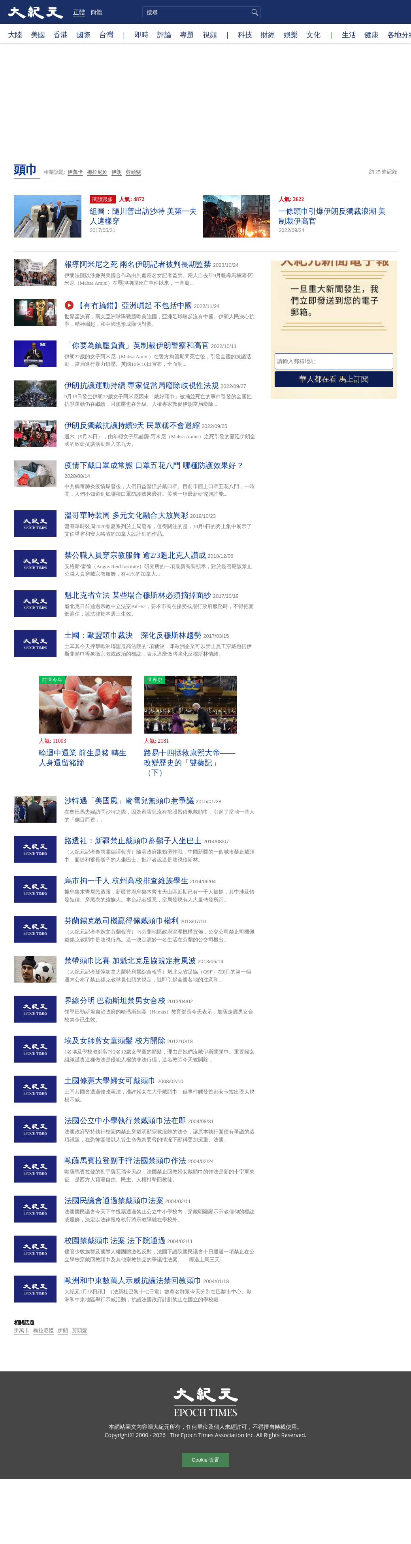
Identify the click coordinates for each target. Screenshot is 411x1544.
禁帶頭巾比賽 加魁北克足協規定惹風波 (130, 960)
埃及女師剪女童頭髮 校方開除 (115, 1040)
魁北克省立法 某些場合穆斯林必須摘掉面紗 (137, 595)
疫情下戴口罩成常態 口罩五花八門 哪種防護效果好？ (154, 465)
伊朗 (116, 172)
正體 (79, 12)
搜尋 (254, 12)
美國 (38, 34)
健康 (371, 34)
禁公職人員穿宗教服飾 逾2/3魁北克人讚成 (135, 555)
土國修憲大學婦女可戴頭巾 (110, 1080)
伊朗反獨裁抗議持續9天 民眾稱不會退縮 (132, 425)
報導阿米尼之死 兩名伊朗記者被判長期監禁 (137, 264)
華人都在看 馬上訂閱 (334, 379)
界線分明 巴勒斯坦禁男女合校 (115, 1000)
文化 (313, 34)
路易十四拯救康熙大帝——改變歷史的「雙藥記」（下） (190, 763)
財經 (268, 34)
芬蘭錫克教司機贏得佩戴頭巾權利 (121, 921)
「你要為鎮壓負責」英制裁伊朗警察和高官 (136, 345)
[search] (201, 12)
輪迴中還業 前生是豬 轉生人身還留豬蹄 (82, 758)
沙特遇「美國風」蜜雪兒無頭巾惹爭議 (129, 801)
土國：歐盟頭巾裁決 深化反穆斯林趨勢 (133, 635)
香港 (60, 34)
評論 (164, 34)
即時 (141, 34)
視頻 (210, 34)
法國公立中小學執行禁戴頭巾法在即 (125, 1120)
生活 (349, 34)
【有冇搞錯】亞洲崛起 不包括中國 (134, 305)
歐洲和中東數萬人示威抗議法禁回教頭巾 (133, 1280)
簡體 (96, 12)
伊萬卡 (75, 172)
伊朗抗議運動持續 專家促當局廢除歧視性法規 (141, 385)
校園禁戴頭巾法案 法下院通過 (115, 1240)
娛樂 (291, 34)
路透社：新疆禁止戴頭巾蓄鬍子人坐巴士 (133, 841)
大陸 (15, 34)
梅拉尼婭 (97, 172)
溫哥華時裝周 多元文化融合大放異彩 (126, 515)
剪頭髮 (133, 172)
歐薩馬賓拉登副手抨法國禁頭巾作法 (125, 1160)
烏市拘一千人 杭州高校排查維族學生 (126, 881)
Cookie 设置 (205, 1460)
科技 (245, 34)
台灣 (106, 34)
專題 (187, 34)
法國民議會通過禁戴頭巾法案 (114, 1200)
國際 (83, 34)
